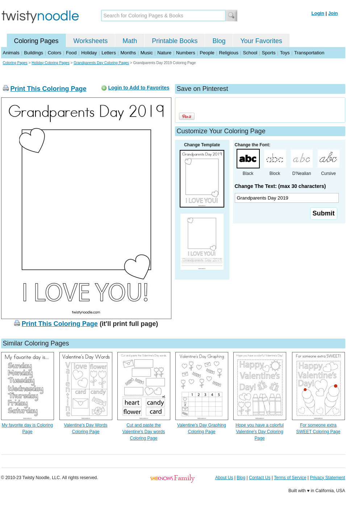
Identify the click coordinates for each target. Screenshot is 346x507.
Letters (108, 52)
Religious (228, 52)
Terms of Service (290, 477)
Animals (11, 52)
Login (318, 13)
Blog (218, 41)
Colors (55, 52)
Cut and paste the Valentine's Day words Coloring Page (143, 432)
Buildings (33, 52)
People (207, 52)
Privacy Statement (327, 477)
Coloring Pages (36, 41)
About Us (224, 477)
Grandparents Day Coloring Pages (101, 63)
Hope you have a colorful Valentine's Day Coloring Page (259, 432)
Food (71, 52)
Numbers (185, 52)
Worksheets (91, 41)
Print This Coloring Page (49, 88)
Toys (285, 52)
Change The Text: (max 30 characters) (280, 186)
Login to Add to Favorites (138, 88)
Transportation (309, 52)
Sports (269, 52)
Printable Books (174, 41)
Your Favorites (261, 41)
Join (333, 13)
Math (129, 41)
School (250, 52)
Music (147, 52)
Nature (164, 52)
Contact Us (259, 477)
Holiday (89, 52)
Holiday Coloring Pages (51, 63)
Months (128, 52)
